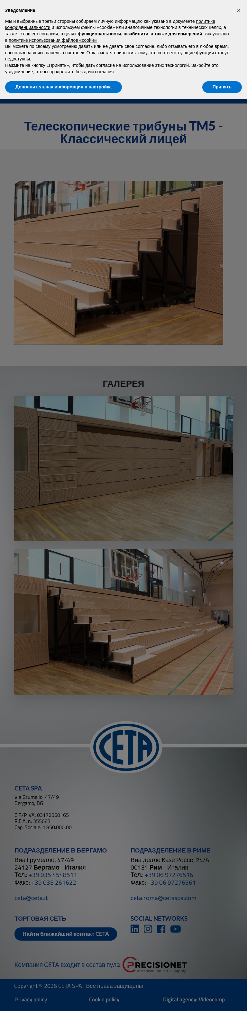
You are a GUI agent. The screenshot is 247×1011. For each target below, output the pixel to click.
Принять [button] (222, 86)
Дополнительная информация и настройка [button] (63, 86)
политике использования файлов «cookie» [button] (53, 40)
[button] (238, 10)
